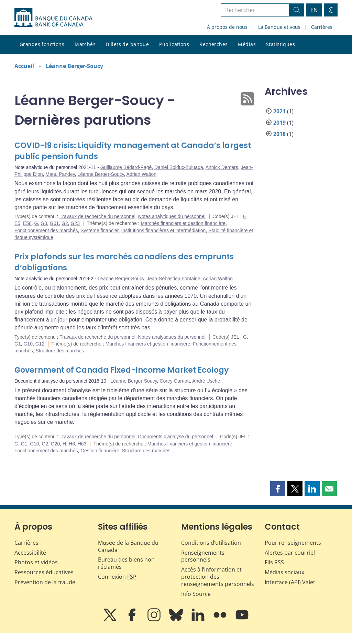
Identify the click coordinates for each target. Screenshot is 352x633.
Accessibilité (30, 552)
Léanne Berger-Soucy (74, 66)
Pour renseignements (293, 542)
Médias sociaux (284, 572)
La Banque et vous (279, 27)
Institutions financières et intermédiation (163, 230)
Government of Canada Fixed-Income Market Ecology (121, 370)
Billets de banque (127, 44)
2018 (279, 134)
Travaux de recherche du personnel (97, 216)
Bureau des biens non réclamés (126, 563)
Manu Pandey (60, 174)
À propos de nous (227, 27)
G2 (65, 223)
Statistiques (280, 44)
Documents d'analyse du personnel (175, 436)
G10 (27, 344)
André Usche (206, 381)
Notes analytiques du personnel (172, 216)
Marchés (85, 44)
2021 (279, 111)
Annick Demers (222, 167)
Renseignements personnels (202, 556)
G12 (39, 344)
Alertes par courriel (290, 552)
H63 (82, 444)
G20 (55, 444)
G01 (54, 223)
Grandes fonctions (42, 44)
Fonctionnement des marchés (46, 230)
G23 (74, 223)
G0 (44, 223)
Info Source (196, 594)
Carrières (321, 27)
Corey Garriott (175, 381)
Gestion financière (99, 450)
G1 (17, 344)
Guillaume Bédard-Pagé (126, 167)
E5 (17, 223)
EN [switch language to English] (314, 10)
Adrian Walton (141, 174)
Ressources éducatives (44, 572)
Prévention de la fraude (44, 582)
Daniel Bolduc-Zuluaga (178, 167)
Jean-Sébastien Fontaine (173, 278)
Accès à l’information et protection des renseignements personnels (217, 577)
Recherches (213, 44)
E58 (27, 223)
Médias (247, 44)
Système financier (99, 230)
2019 (279, 122)
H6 (72, 444)
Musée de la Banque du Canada (128, 546)
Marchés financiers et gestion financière (183, 223)
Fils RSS (274, 562)
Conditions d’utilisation (211, 542)
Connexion (117, 576)
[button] (277, 488)
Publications (174, 44)
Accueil (24, 66)
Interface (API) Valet (290, 582)
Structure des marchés (59, 350)
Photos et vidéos (36, 562)
